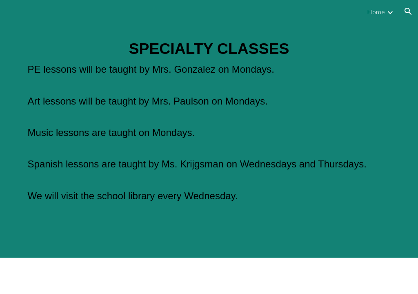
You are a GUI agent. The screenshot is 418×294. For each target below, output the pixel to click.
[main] (209, 140)
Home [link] (376, 12)
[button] (408, 11)
